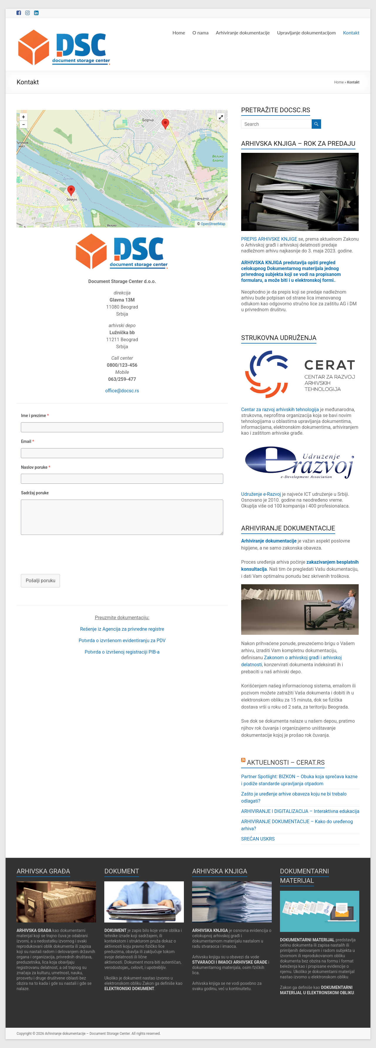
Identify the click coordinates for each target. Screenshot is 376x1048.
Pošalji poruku (40, 580)
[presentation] (61, 553)
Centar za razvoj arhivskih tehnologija (280, 409)
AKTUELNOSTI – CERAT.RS (286, 762)
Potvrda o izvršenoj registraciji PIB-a (122, 652)
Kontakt (351, 32)
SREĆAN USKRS (258, 839)
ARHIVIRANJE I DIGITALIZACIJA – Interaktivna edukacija (300, 811)
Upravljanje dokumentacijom (306, 32)
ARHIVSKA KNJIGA (210, 930)
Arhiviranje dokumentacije (243, 32)
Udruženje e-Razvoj (261, 494)
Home (178, 32)
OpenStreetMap (213, 224)
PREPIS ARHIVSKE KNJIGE (269, 239)
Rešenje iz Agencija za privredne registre (122, 629)
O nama (200, 32)
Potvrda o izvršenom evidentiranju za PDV (122, 640)
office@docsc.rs (122, 391)
